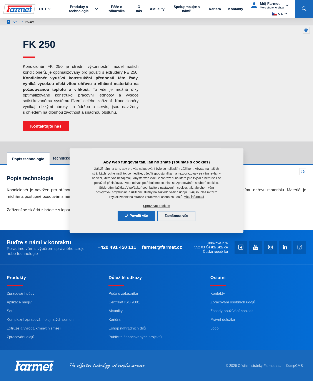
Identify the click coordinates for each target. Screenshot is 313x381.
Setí (10, 311)
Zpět (12, 22)
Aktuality (157, 9)
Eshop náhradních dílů (127, 328)
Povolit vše (136, 216)
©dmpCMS (294, 366)
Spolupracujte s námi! (187, 9)
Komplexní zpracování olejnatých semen (40, 319)
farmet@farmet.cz (161, 247)
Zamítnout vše (176, 216)
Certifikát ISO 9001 (124, 302)
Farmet (28, 21)
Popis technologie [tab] (28, 159)
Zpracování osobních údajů (232, 302)
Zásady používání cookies (232, 311)
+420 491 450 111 (116, 247)
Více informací (194, 197)
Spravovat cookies (156, 206)
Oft (43, 9)
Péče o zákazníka (117, 9)
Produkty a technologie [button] (79, 9)
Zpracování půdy (21, 293)
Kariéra (215, 9)
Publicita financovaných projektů (135, 337)
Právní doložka (222, 319)
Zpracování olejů (20, 337)
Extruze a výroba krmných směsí (34, 328)
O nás (139, 9)
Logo (214, 328)
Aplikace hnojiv (19, 302)
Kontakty (235, 9)
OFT (42, 21)
